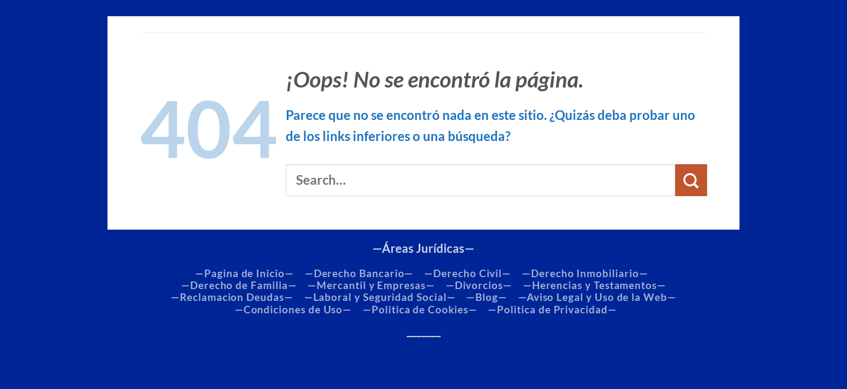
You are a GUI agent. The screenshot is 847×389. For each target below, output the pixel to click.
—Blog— (486, 297)
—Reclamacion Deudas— (232, 297)
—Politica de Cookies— (420, 310)
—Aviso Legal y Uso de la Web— (597, 297)
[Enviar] (691, 180)
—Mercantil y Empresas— (370, 285)
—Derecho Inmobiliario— (585, 273)
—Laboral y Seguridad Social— (380, 297)
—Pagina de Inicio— (244, 273)
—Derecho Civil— (467, 273)
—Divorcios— (479, 285)
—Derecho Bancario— (359, 273)
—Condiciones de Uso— (293, 310)
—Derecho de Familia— (239, 285)
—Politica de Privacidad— (552, 310)
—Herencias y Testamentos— (594, 285)
